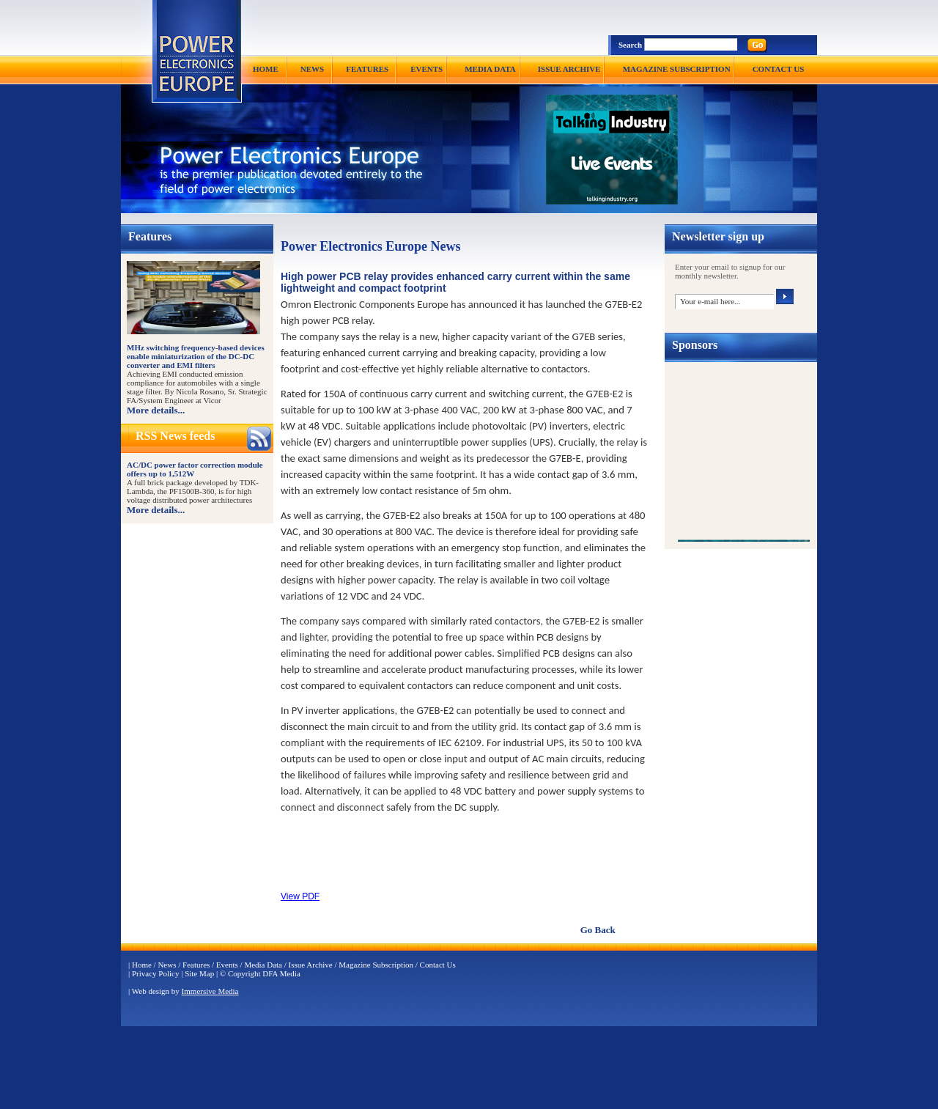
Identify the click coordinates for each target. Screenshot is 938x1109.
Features (196, 964)
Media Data (263, 964)
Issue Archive (311, 964)
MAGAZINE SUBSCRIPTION (677, 69)
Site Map (199, 973)
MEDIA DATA (490, 69)
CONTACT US (779, 69)
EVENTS (426, 69)
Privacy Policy (155, 973)
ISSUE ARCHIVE (569, 69)
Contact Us (438, 964)
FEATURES (367, 69)
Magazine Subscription (376, 964)
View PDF (300, 896)
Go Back (598, 929)
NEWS (312, 69)
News (167, 964)
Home (142, 964)
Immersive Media (210, 991)
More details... (156, 410)
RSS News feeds (175, 436)
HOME (265, 69)
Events (227, 964)
